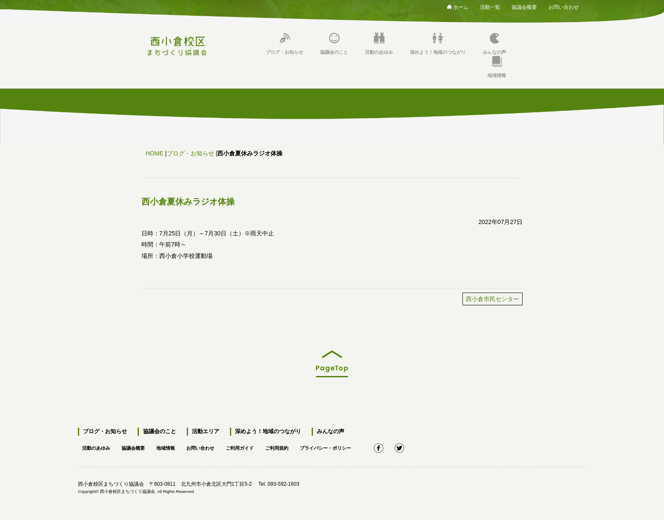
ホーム (457, 6)
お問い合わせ (563, 5)
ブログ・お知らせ (284, 44)
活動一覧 (490, 5)
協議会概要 (524, 5)
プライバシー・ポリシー (341, 446)
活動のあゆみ (379, 44)
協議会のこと (334, 44)
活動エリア (204, 432)
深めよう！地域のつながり (438, 44)
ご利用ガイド (250, 446)
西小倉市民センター (492, 299)
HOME (154, 153)
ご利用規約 (289, 446)
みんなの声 (494, 44)
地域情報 (496, 67)
